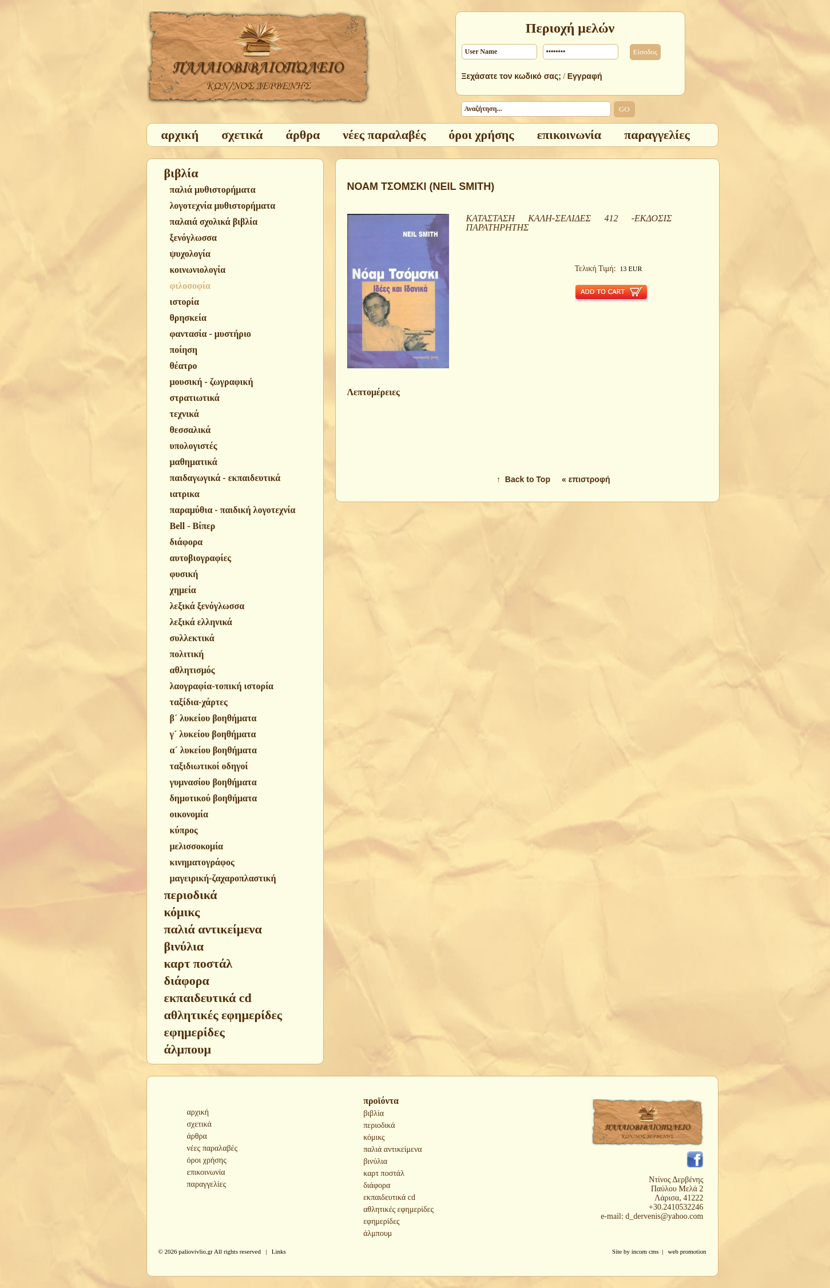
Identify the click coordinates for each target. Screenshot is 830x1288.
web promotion (687, 1251)
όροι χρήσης (207, 1160)
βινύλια (375, 1161)
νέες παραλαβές (212, 1148)
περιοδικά (379, 1125)
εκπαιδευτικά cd (389, 1197)
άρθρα (197, 1136)
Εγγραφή (584, 76)
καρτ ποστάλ (383, 1173)
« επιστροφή (586, 479)
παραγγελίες (207, 1184)
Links (279, 1251)
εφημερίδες (381, 1221)
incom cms (645, 1251)
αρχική (198, 1112)
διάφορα (376, 1185)
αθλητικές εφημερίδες (398, 1209)
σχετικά (199, 1124)
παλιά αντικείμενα (392, 1149)
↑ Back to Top (523, 479)
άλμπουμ (377, 1233)
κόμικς (373, 1137)
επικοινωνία (206, 1172)
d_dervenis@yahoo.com (664, 1216)
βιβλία (373, 1113)
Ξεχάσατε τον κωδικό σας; (511, 76)
